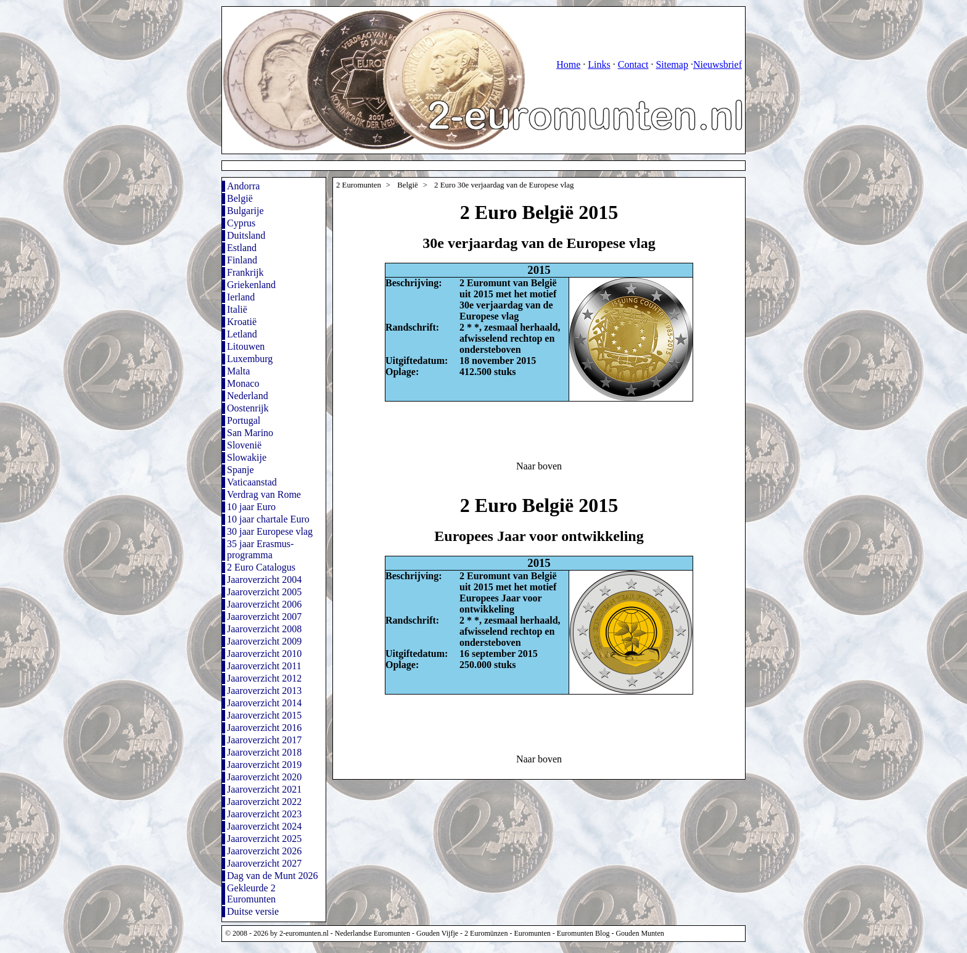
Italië (237, 309)
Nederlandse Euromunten (372, 933)
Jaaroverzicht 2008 (264, 629)
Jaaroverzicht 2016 (264, 727)
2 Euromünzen (486, 933)
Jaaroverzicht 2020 (264, 777)
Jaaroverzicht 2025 (264, 838)
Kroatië (242, 321)
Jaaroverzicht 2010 (264, 653)
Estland (242, 247)
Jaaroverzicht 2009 (264, 641)
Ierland (241, 297)
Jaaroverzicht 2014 (264, 703)
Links (599, 64)
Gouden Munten (639, 933)
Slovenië (244, 445)
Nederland (247, 395)
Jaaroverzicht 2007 (264, 616)
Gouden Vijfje (437, 933)
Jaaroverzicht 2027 (264, 863)
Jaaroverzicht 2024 (264, 826)
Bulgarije (245, 210)
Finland (242, 260)
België (240, 198)
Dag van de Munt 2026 (272, 875)
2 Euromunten (358, 185)
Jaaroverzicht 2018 (264, 752)
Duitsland (246, 235)
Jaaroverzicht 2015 (264, 715)
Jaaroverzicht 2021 (264, 789)
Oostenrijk (248, 408)
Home (568, 64)
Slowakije (246, 457)
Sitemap (672, 64)
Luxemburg (250, 358)
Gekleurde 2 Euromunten (251, 893)
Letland (242, 334)
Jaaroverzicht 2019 (264, 764)
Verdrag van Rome (264, 494)
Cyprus (241, 223)
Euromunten (532, 933)
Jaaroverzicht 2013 (264, 690)
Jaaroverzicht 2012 (264, 678)
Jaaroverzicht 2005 (264, 592)
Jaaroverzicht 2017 (264, 740)
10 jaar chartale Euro (268, 519)
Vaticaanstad (252, 482)
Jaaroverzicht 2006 (264, 604)
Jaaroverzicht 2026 (264, 851)
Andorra (243, 186)
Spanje (240, 469)
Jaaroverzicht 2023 (264, 814)
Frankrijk (245, 272)
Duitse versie (253, 911)
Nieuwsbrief (717, 64)
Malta (238, 371)
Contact (633, 64)
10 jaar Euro (251, 506)
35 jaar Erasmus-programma (260, 549)
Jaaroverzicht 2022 (264, 801)
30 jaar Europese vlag (270, 531)
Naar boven (539, 466)
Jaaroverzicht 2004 (264, 579)
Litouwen (246, 346)
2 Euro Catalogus (261, 567)
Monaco (243, 383)
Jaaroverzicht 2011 (264, 666)
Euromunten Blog (583, 933)
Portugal (243, 420)
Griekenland (251, 284)
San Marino (250, 432)
